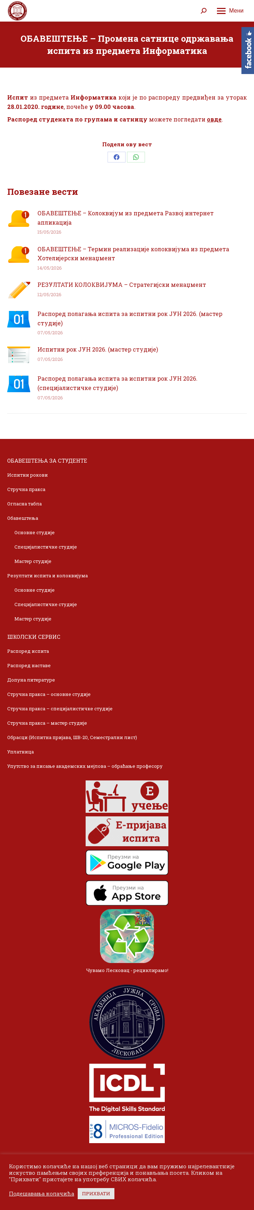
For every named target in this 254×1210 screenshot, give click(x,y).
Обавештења (22, 518)
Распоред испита (28, 651)
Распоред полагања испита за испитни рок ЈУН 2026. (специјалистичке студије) (117, 383)
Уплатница (20, 751)
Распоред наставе (29, 665)
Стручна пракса (26, 489)
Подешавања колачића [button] (41, 1194)
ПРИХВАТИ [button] (96, 1193)
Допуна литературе (31, 680)
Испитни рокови (27, 475)
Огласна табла (24, 503)
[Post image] (18, 218)
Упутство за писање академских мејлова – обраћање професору (85, 766)
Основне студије (34, 532)
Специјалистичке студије (45, 547)
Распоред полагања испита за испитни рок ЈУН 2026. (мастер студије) (129, 318)
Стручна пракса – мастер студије (47, 723)
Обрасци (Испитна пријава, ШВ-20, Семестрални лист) (72, 737)
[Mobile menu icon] (230, 11)
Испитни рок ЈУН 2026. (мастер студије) (97, 349)
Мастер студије (32, 561)
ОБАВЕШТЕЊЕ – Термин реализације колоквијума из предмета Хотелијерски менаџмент (133, 253)
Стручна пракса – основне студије (49, 694)
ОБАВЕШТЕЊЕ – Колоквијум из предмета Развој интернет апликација (125, 217)
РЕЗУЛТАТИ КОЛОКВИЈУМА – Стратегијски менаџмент (121, 284)
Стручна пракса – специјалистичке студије (60, 708)
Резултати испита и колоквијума (47, 575)
